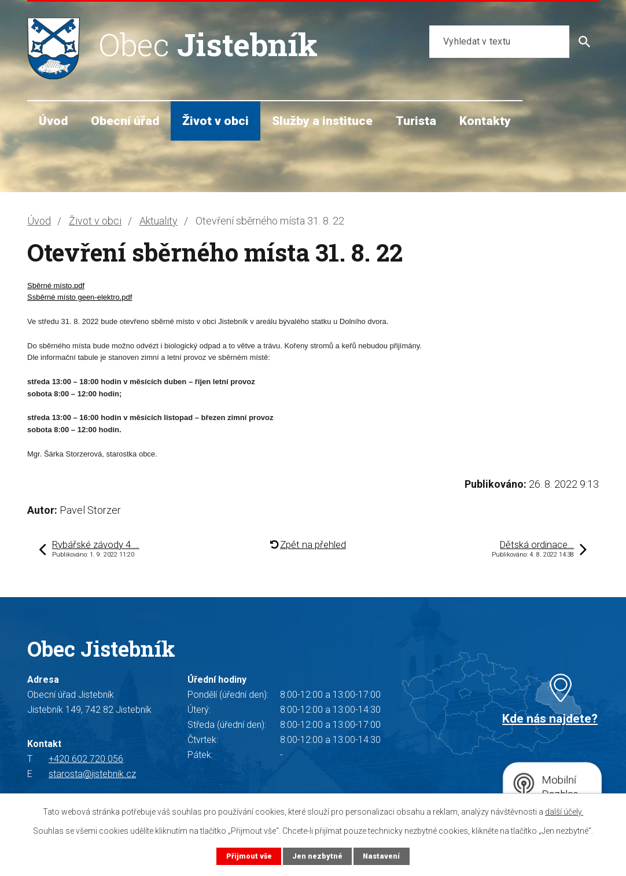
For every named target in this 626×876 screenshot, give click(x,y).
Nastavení (381, 856)
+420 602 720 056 (86, 758)
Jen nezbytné (317, 856)
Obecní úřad (125, 120)
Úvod (53, 120)
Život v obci (215, 120)
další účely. (564, 811)
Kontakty (485, 120)
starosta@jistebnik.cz (92, 773)
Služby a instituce (322, 120)
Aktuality (158, 221)
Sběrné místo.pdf (55, 285)
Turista (416, 120)
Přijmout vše (249, 856)
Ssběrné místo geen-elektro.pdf (79, 297)
